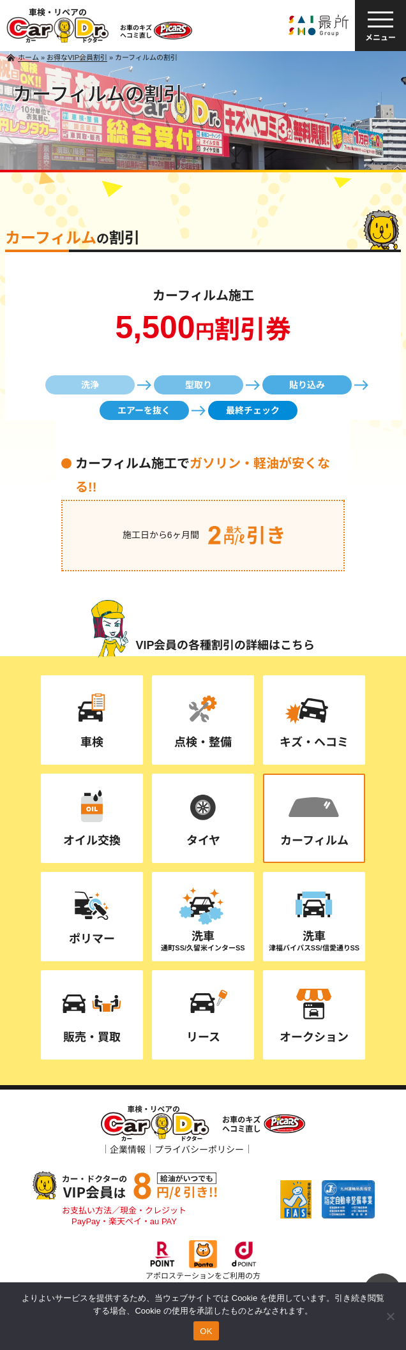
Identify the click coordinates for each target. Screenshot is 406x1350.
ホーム (28, 57)
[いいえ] (390, 1316)
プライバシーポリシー (199, 1149)
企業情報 (128, 1149)
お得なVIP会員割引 (77, 57)
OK (206, 1331)
